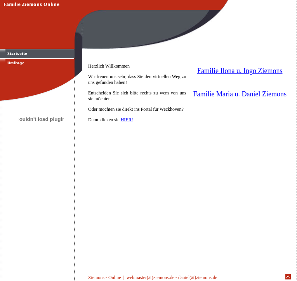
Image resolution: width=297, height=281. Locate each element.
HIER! (127, 119)
